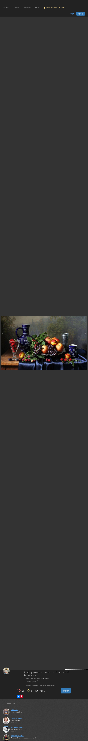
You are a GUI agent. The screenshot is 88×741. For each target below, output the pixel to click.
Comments (10, 704)
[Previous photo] (2, 332)
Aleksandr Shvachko (17, 736)
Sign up (80, 13)
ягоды (35, 681)
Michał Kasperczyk (16, 727)
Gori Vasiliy (14, 710)
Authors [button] (17, 8)
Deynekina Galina (16, 718)
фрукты (29, 681)
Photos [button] (6, 8)
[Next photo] (86, 332)
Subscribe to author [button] (66, 690)
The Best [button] (28, 8)
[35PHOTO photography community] (12, 3)
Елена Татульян (31, 675)
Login (72, 14)
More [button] (37, 8)
